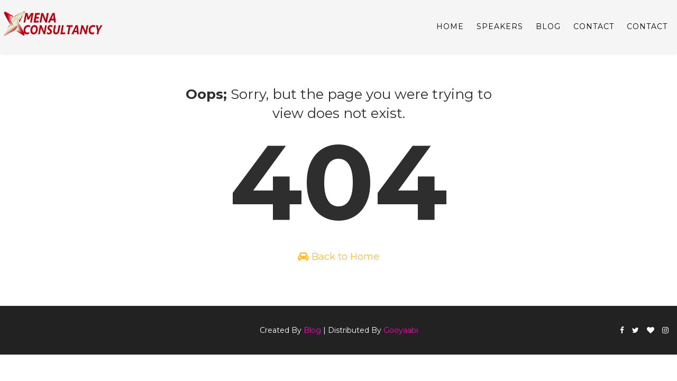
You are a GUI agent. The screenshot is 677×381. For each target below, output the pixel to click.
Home (450, 26)
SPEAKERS (500, 26)
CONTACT (593, 26)
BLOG (548, 26)
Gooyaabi (400, 330)
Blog (312, 330)
